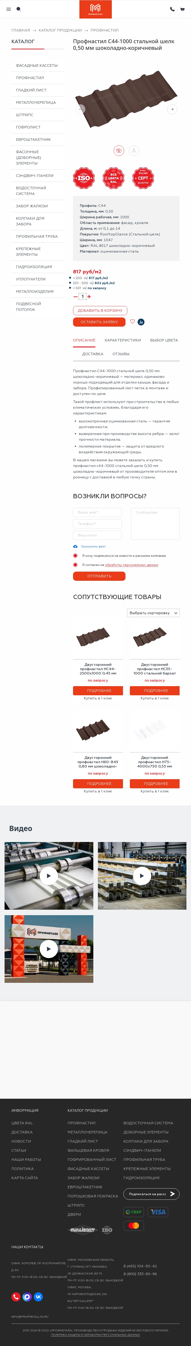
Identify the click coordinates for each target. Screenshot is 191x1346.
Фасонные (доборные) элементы (28, 157)
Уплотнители (31, 279)
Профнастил (30, 78)
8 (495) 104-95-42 (140, 1266)
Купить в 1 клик (98, 698)
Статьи (18, 1150)
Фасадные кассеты (37, 65)
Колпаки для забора (30, 221)
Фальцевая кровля (88, 1150)
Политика (22, 1169)
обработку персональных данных (131, 565)
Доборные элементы (146, 1132)
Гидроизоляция (34, 267)
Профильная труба (37, 236)
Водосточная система (31, 191)
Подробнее (99, 690)
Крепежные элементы (28, 252)
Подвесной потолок (28, 307)
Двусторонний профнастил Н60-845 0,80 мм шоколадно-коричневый (98, 764)
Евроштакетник (33, 139)
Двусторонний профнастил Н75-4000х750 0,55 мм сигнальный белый (154, 764)
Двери (74, 1214)
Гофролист (28, 127)
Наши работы (26, 1159)
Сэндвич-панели (35, 175)
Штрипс (24, 115)
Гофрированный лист (92, 1159)
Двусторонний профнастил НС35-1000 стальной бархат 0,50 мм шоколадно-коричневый (154, 673)
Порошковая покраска (93, 1196)
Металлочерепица (36, 102)
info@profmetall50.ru (29, 1316)
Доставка (22, 1132)
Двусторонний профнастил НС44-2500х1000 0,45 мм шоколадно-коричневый (98, 673)
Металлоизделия (35, 291)
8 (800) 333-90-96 (140, 1274)
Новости (21, 1141)
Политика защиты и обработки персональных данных (95, 1334)
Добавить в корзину (100, 310)
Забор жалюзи (32, 206)
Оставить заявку (99, 322)
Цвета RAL (22, 1123)
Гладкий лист (31, 90)
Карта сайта (24, 1178)
